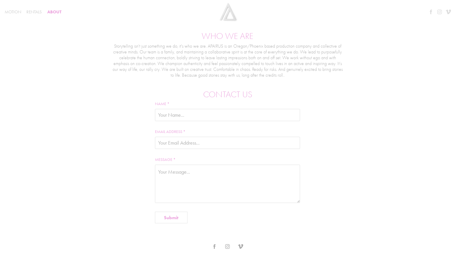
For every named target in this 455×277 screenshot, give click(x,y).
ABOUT (54, 12)
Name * (162, 104)
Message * (165, 160)
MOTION (13, 12)
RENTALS (34, 12)
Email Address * (170, 132)
